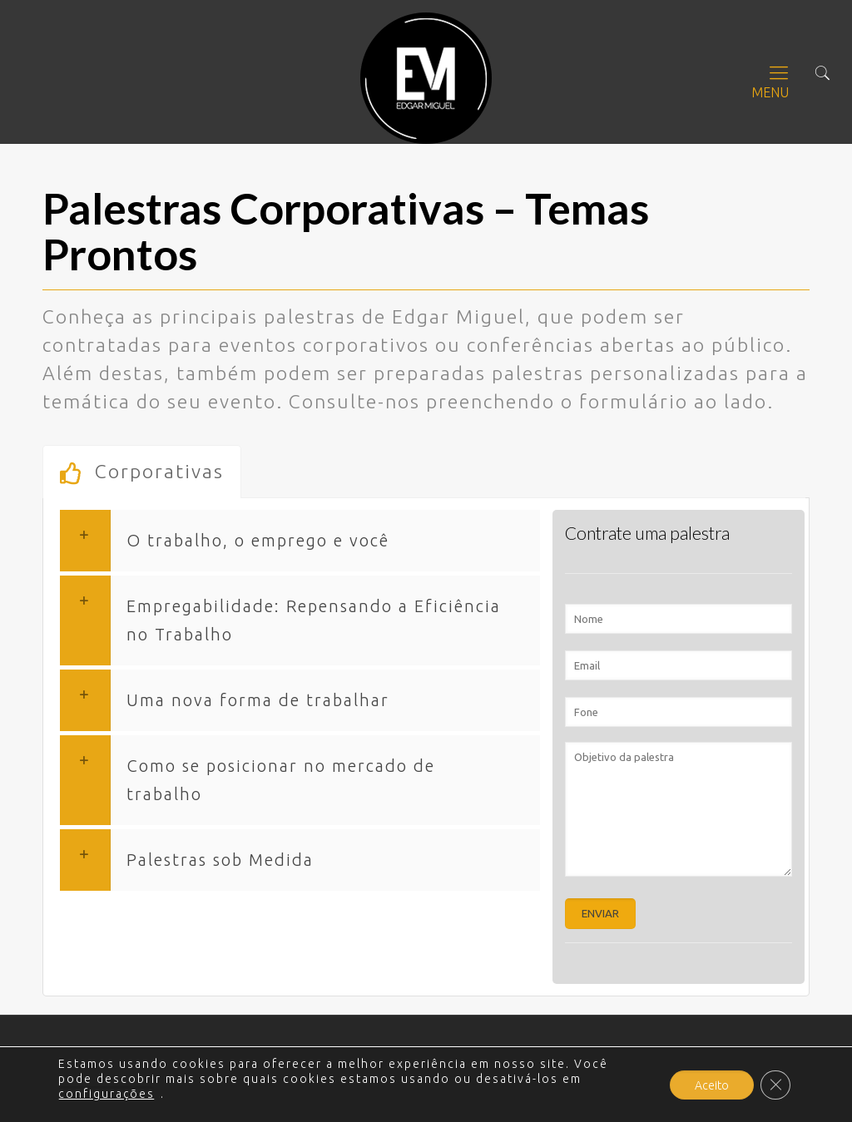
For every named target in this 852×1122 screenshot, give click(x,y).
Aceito (712, 1085)
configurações (106, 1093)
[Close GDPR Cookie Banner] (775, 1085)
